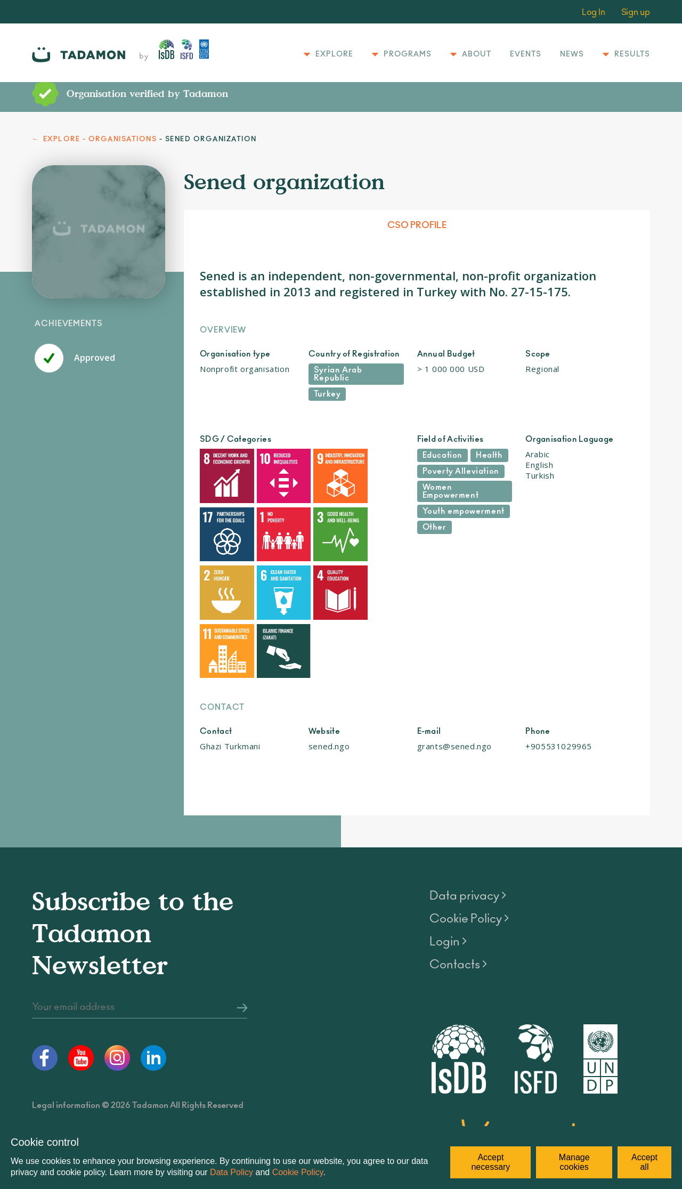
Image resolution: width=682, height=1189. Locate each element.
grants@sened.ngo (454, 664)
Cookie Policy (297, 1172)
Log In (593, 12)
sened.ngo (329, 664)
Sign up (635, 12)
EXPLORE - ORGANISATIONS (100, 139)
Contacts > (458, 883)
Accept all (644, 1162)
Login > (448, 860)
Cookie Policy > (469, 837)
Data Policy (231, 1172)
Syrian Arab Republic (338, 374)
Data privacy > (467, 814)
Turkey (327, 394)
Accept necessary (490, 1162)
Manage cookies (574, 1162)
